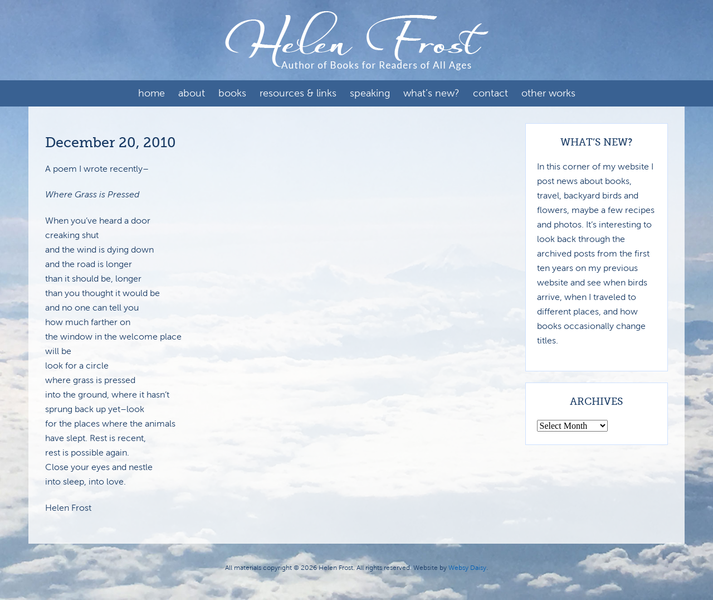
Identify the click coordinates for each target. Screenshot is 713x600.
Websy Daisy (467, 568)
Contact (490, 93)
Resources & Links (298, 93)
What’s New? (431, 93)
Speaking (370, 93)
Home (151, 93)
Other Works (548, 93)
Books (232, 93)
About (191, 93)
